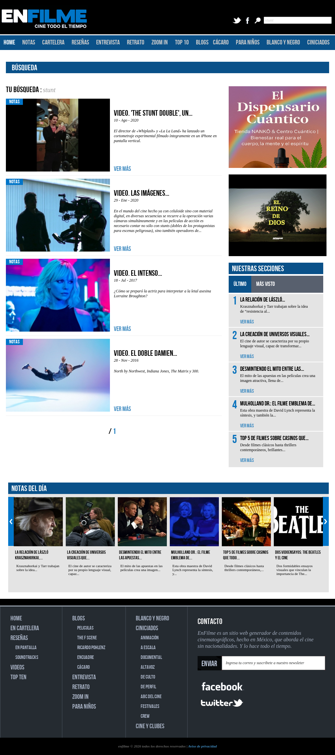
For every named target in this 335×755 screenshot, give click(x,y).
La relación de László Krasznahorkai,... (31, 555)
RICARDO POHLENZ (91, 648)
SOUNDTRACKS (26, 657)
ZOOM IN (159, 42)
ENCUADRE (85, 657)
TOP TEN (18, 677)
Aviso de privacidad (202, 746)
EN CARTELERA (24, 628)
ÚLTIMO (240, 284)
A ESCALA (148, 648)
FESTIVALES (150, 706)
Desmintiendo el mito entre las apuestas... (140, 555)
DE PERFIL (148, 687)
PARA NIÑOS (247, 42)
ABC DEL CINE (151, 697)
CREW (145, 716)
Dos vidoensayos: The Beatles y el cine (298, 555)
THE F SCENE (87, 638)
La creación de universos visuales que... (86, 555)
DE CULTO (148, 677)
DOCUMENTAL (151, 657)
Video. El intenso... (138, 273)
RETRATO (135, 42)
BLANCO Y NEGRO (283, 42)
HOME (9, 42)
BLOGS (202, 42)
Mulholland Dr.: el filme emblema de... (190, 555)
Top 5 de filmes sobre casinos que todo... (245, 555)
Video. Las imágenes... (141, 193)
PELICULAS (85, 628)
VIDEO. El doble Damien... (145, 353)
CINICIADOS (318, 42)
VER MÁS (122, 169)
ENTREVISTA (108, 42)
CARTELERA (53, 42)
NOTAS (28, 42)
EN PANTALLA (26, 648)
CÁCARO (221, 42)
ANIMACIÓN (150, 638)
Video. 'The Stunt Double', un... (153, 113)
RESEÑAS (80, 42)
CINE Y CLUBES (150, 726)
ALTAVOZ (148, 667)
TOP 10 (182, 42)
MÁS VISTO (265, 284)
